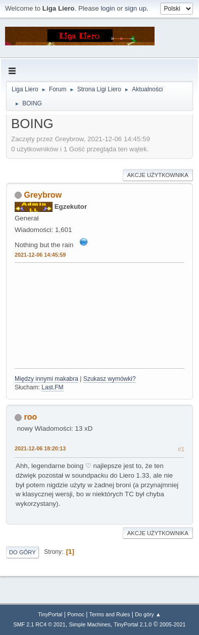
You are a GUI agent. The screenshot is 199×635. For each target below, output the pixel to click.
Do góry (22, 552)
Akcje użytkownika (157, 175)
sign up (135, 8)
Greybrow (43, 195)
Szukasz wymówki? (109, 378)
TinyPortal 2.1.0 (133, 624)
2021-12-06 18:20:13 (40, 448)
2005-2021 (173, 624)
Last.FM (52, 387)
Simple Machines (89, 624)
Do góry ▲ (148, 614)
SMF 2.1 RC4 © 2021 (40, 624)
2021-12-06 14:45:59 (40, 255)
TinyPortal (50, 614)
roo (30, 417)
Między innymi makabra (46, 378)
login (108, 8)
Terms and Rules (109, 614)
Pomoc (75, 614)
